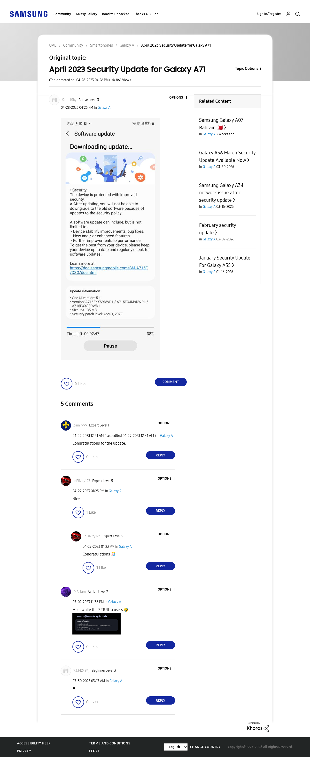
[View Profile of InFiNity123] (81, 481)
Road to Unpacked (115, 14)
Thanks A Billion (146, 14)
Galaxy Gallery (86, 14)
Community (62, 14)
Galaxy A (104, 108)
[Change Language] (176, 747)
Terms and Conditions (109, 743)
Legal (94, 751)
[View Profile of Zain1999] (80, 425)
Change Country (205, 747)
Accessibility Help (34, 743)
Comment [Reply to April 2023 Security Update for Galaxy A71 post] (171, 382)
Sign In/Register (269, 14)
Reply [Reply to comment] (160, 455)
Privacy (24, 751)
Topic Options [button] (246, 68)
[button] (178, 97)
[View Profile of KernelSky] (69, 100)
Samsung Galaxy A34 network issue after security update (221, 192)
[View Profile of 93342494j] (81, 671)
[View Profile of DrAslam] (79, 592)
